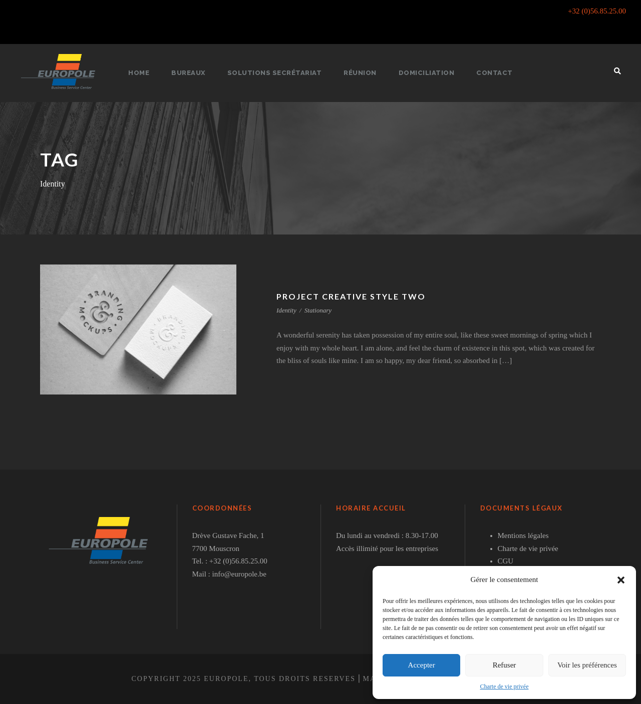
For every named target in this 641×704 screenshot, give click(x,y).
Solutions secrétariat (278, 72)
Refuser (504, 665)
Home (144, 72)
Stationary (318, 310)
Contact (490, 72)
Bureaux (194, 72)
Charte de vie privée (504, 686)
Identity (286, 310)
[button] (621, 580)
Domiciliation (425, 72)
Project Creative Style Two (354, 296)
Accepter (421, 665)
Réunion (361, 72)
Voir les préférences (587, 665)
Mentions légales (523, 536)
